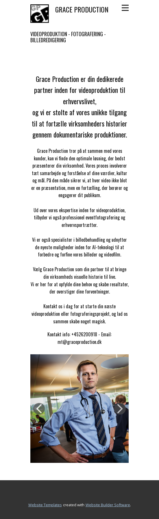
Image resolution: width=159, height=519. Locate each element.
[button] (39, 409)
